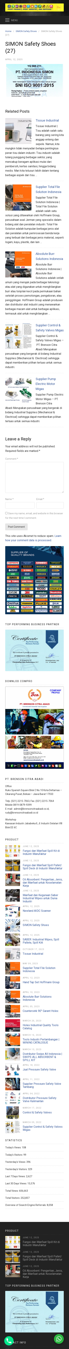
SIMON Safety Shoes (36, 925)
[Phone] (9, 1341)
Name (9, 499)
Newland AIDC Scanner (37, 910)
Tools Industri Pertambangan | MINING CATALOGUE (41, 1041)
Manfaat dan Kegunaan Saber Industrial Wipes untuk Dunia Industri (40, 898)
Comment (11, 458)
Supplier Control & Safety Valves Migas (43, 1128)
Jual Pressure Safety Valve (39, 1069)
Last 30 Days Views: (16, 1183)
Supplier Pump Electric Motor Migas (46, 384)
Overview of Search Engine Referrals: (26, 1205)
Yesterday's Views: (15, 1162)
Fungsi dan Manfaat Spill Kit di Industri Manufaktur (41, 852)
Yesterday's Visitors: (16, 1169)
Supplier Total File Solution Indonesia (39, 969)
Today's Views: (13, 1147)
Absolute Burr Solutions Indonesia (37, 998)
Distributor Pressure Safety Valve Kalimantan (39, 1099)
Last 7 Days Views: (15, 1176)
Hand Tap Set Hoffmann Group (41, 982)
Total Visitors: (13, 1198)
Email (40, 499)
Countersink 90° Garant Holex (40, 1011)
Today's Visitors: (14, 1154)
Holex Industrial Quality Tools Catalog (41, 1027)
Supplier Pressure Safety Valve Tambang (42, 1085)
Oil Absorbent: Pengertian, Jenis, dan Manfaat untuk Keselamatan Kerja (43, 882)
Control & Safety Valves (37, 1112)
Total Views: (12, 1190)
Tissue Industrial (47, 120)
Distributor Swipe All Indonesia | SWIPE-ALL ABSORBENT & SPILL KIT (42, 1057)
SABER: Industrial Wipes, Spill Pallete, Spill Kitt (41, 941)
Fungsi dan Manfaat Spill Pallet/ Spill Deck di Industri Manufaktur (42, 867)
